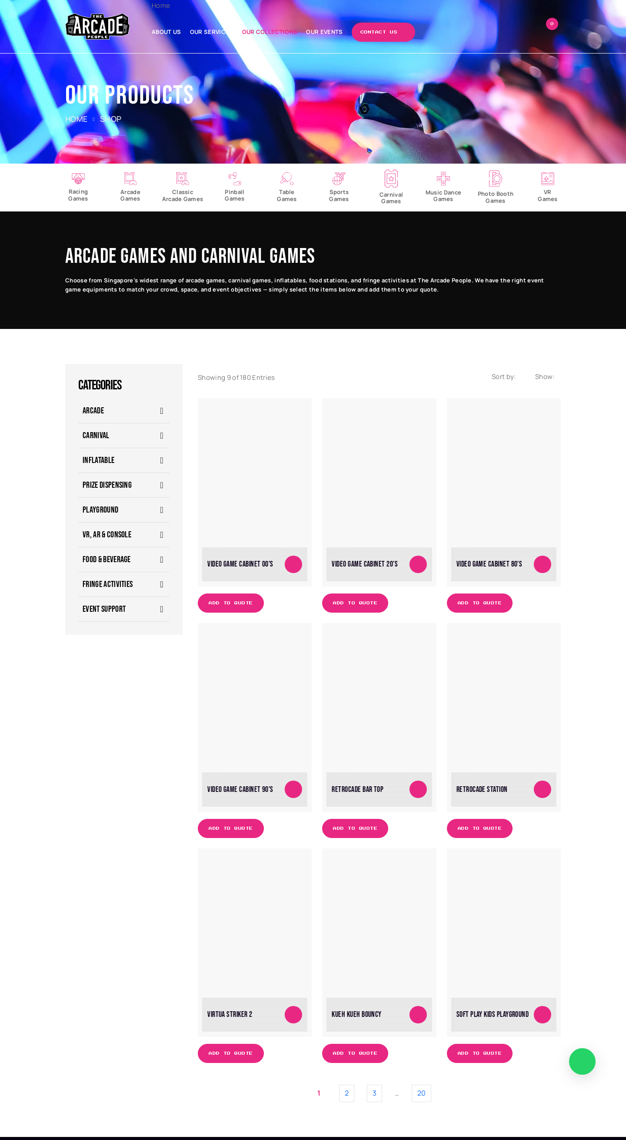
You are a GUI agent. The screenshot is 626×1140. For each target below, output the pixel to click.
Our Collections (276, 32)
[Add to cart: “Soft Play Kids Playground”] (542, 1017)
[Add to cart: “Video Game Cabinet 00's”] (293, 566)
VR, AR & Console (107, 537)
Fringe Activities (108, 586)
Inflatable (98, 462)
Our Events (331, 32)
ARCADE (93, 413)
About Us (173, 32)
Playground (100, 512)
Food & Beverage (107, 562)
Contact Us (385, 32)
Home (168, 5)
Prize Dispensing (107, 487)
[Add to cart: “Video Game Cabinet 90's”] (293, 791)
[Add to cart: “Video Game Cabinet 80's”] (542, 566)
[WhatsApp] (582, 1061)
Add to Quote (231, 605)
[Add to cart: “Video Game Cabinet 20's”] (418, 566)
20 (421, 1096)
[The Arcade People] (99, 26)
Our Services (218, 32)
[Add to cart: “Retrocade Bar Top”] (418, 791)
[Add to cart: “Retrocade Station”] (542, 791)
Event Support (104, 611)
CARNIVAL (96, 438)
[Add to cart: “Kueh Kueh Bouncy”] (418, 1017)
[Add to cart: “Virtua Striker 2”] (293, 1017)
